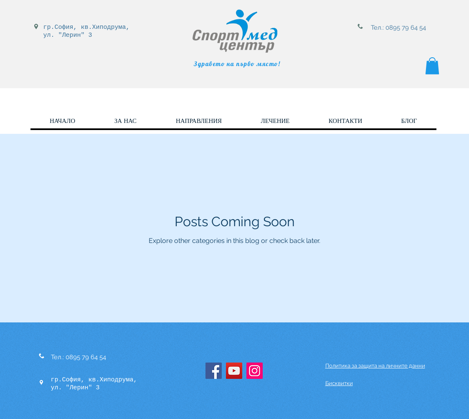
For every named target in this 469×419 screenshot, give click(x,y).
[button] (432, 65)
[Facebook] (213, 371)
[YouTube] (234, 371)
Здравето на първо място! (237, 64)
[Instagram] (254, 371)
